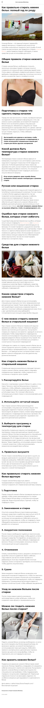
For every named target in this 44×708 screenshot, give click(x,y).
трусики (36, 223)
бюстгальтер (24, 223)
